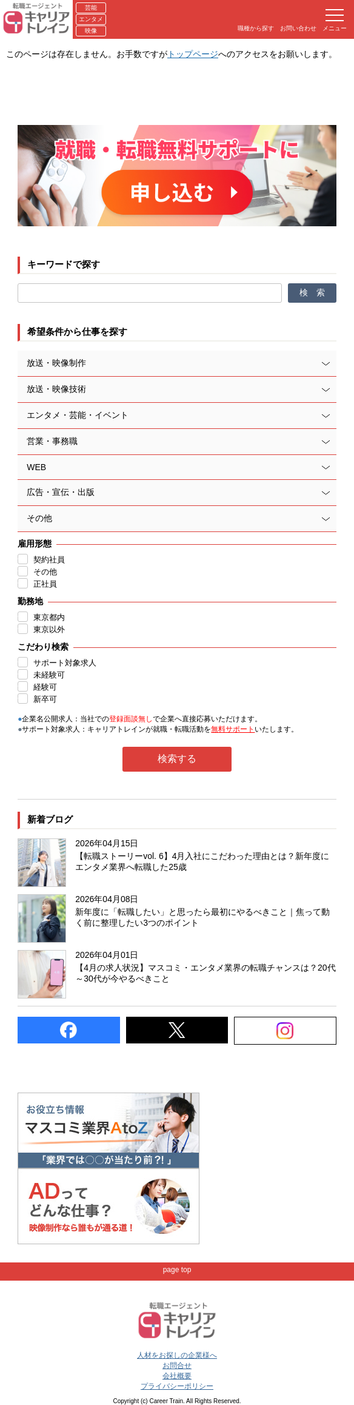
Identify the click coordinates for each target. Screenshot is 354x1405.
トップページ (192, 54)
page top (177, 1269)
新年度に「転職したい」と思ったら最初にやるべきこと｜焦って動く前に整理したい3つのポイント (202, 917)
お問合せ (177, 1365)
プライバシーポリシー (177, 1386)
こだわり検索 (43, 647)
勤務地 (30, 601)
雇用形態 (35, 543)
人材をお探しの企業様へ (177, 1355)
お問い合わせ (298, 28)
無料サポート (233, 729)
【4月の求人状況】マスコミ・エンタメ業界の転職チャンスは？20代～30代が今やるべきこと (205, 973)
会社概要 (177, 1376)
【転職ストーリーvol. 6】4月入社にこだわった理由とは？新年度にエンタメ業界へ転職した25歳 (202, 861)
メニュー (334, 20)
